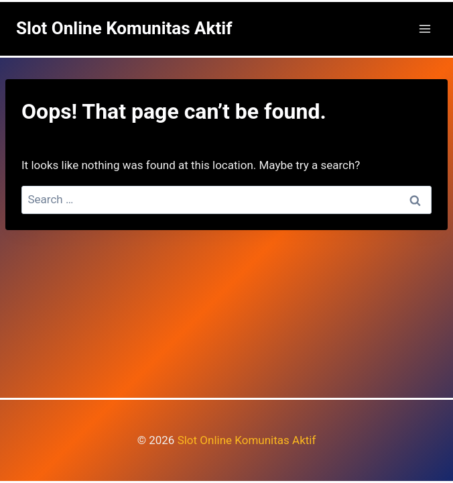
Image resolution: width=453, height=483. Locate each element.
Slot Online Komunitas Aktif (247, 440)
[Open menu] (424, 28)
